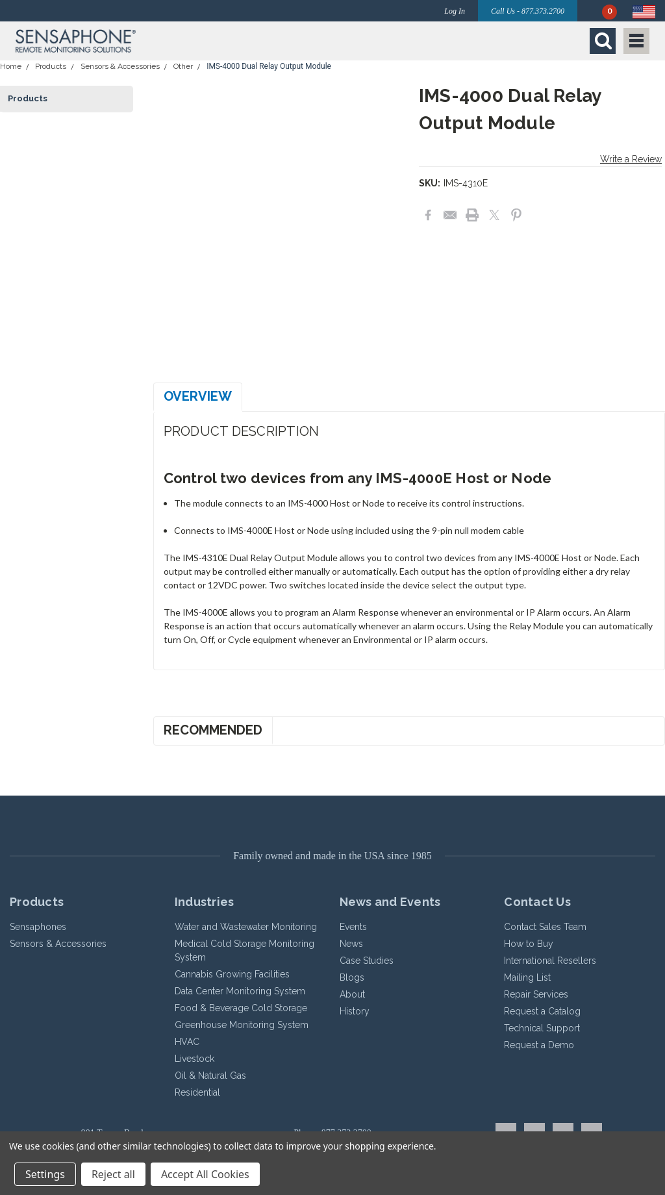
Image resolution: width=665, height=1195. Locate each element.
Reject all (113, 1174)
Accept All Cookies (205, 1174)
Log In (454, 11)
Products (50, 66)
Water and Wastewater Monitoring (246, 927)
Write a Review (631, 159)
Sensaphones (38, 927)
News (351, 943)
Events (353, 927)
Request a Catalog (542, 1011)
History (355, 1011)
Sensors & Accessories (120, 66)
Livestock (194, 1058)
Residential (197, 1092)
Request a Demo (539, 1045)
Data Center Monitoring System (240, 991)
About (352, 994)
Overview (198, 396)
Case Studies (367, 960)
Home (10, 66)
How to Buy (528, 943)
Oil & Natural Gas (210, 1075)
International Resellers (550, 960)
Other (183, 66)
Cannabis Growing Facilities (232, 974)
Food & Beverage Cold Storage (241, 1008)
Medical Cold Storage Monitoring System (244, 950)
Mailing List (527, 977)
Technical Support (542, 1028)
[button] (171, 41)
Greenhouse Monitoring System (241, 1025)
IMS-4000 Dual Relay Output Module (269, 66)
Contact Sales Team (545, 927)
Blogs (352, 977)
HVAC (187, 1042)
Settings (45, 1174)
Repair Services (536, 994)
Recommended (213, 730)
